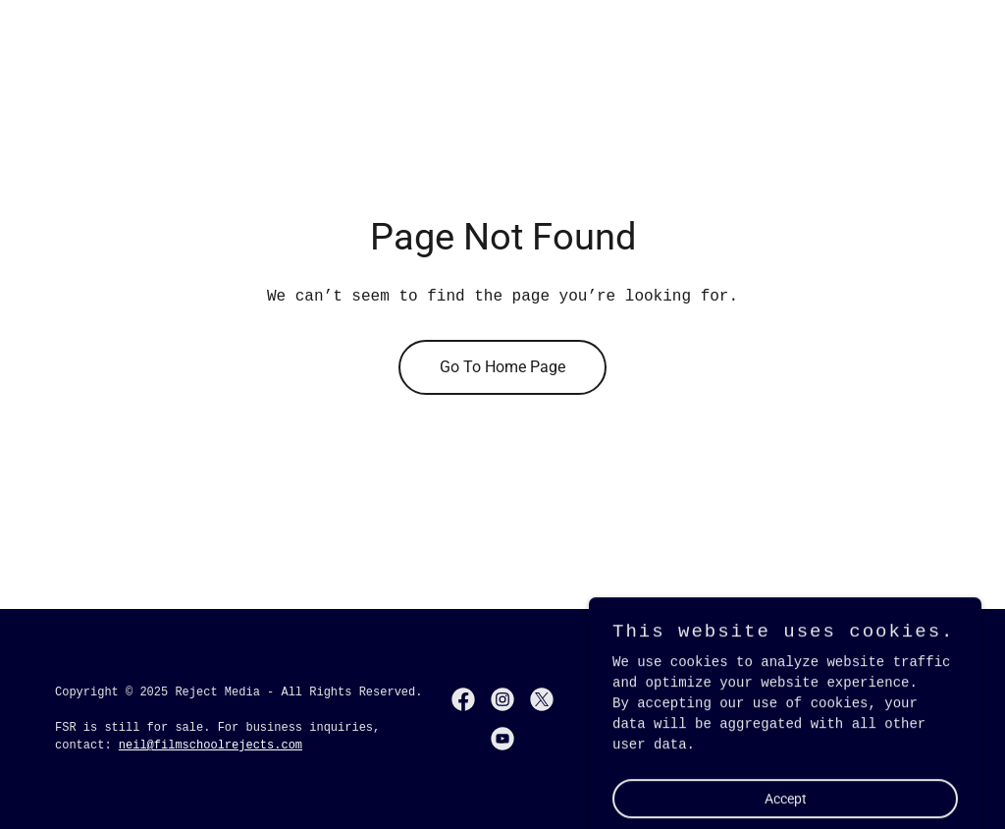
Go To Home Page (502, 367)
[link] (463, 699)
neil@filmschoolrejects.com (210, 745)
